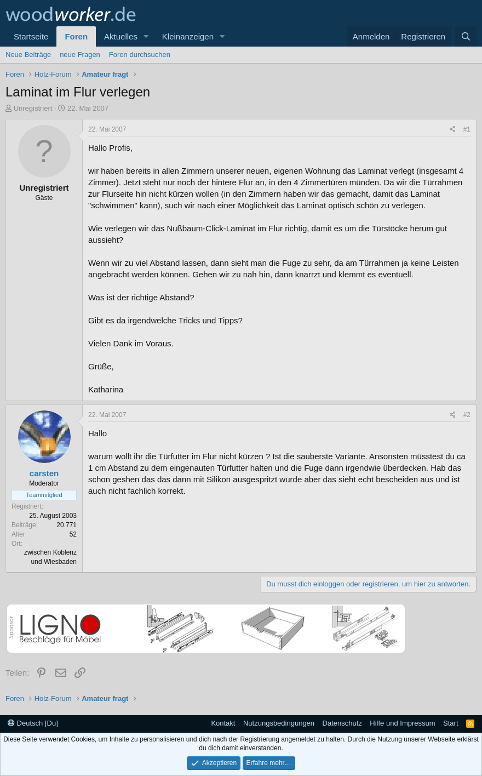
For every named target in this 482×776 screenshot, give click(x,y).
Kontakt (223, 723)
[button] (146, 36)
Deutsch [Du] (33, 723)
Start (450, 723)
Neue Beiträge (28, 54)
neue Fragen (80, 54)
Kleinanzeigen (188, 36)
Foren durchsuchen (139, 54)
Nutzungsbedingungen (278, 723)
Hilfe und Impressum (402, 723)
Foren (76, 36)
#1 (466, 129)
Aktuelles (120, 36)
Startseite (31, 36)
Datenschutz (342, 723)
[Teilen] (453, 129)
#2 (466, 415)
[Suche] (466, 36)
